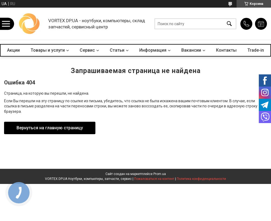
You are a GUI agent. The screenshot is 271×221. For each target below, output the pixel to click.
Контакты (226, 50)
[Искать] (229, 24)
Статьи (117, 50)
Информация (152, 50)
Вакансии (191, 50)
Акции (13, 50)
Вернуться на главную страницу (50, 127)
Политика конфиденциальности (201, 179)
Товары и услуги (48, 50)
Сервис (87, 50)
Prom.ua (159, 174)
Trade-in (255, 50)
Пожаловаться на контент (154, 179)
